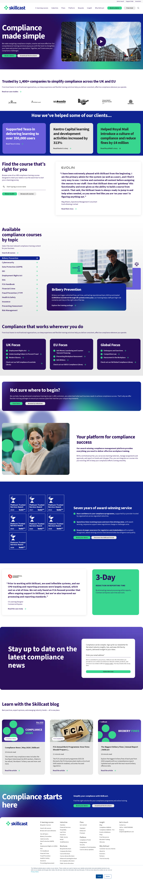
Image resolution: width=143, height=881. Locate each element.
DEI (41, 844)
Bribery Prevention (45, 836)
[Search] (138, 8)
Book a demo (114, 8)
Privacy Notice (35, 871)
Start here (16, 403)
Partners (102, 856)
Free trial (129, 8)
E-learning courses (41, 8)
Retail (61, 840)
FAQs (101, 835)
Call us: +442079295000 (126, 827)
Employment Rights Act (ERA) (48, 846)
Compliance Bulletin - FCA (107, 830)
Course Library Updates (87, 850)
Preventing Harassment (47, 863)
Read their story (67, 209)
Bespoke (81, 8)
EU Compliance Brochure (67, 861)
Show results (9, 194)
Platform (71, 8)
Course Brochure (65, 854)
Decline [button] (108, 876)
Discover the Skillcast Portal (104, 537)
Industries (54, 8)
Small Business (64, 842)
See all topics (44, 834)
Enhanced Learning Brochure (68, 859)
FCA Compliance (58, 739)
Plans (63, 8)
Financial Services (65, 827)
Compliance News (11, 739)
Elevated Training (105, 840)
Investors (138, 1)
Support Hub (129, 1)
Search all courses (45, 828)
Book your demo (82, 537)
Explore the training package (62, 305)
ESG (41, 849)
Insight (89, 8)
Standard (82, 828)
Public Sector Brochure (67, 863)
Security (82, 845)
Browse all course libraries (48, 831)
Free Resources (104, 837)
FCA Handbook (44, 851)
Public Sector (64, 837)
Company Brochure (65, 851)
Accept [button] (99, 876)
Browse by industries (35, 403)
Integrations (83, 842)
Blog (101, 825)
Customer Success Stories (107, 849)
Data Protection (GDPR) (47, 841)
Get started (83, 825)
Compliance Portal (85, 840)
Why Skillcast (99, 8)
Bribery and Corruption (108, 739)
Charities (62, 825)
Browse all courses (27, 194)
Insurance (43, 861)
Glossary (102, 842)
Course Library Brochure (67, 856)
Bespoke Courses (45, 825)
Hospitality (63, 830)
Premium (82, 833)
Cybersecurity (44, 839)
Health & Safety (44, 858)
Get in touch (120, 1)
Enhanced (83, 831)
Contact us (122, 825)
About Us (102, 851)
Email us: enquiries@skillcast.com (126, 831)
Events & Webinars (105, 832)
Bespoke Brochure (65, 849)
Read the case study (15, 609)
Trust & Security (104, 859)
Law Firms (63, 832)
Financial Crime (123, 739)
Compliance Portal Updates (88, 847)
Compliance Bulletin (105, 827)
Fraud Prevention (45, 856)
